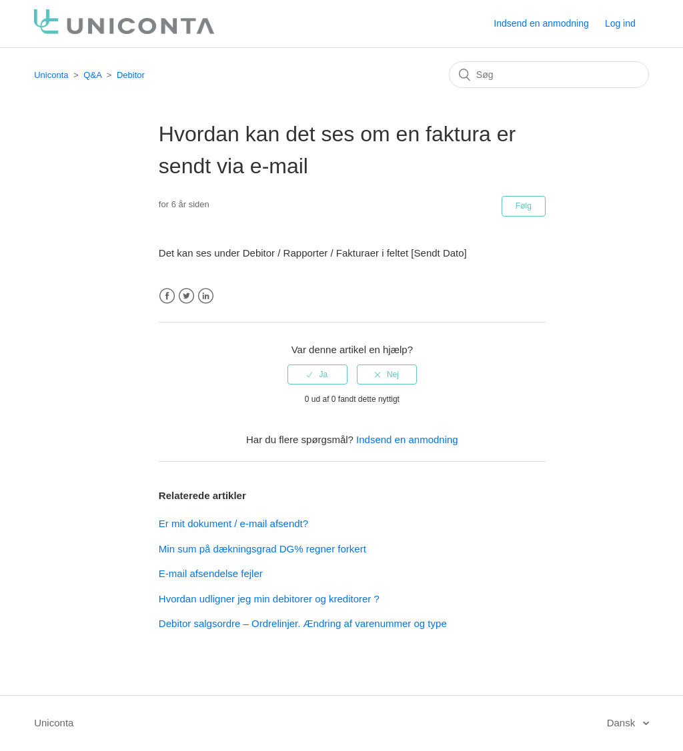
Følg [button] (524, 206)
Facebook (167, 296)
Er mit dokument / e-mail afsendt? (233, 523)
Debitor (131, 75)
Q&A (92, 75)
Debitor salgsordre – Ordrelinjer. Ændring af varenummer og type (303, 623)
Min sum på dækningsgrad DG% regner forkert (262, 548)
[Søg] (549, 74)
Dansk (622, 722)
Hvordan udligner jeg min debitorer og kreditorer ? (269, 598)
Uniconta (51, 75)
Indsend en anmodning (541, 23)
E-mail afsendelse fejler (211, 573)
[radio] (317, 374)
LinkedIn (205, 296)
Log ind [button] (620, 23)
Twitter (186, 296)
